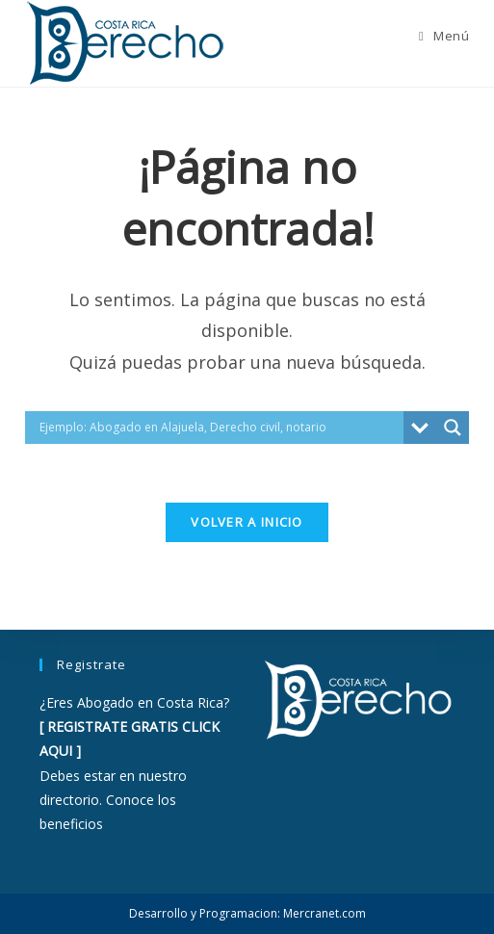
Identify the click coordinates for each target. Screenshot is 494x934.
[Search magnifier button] (452, 427)
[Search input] (219, 427)
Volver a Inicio (247, 522)
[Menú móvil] (444, 35)
